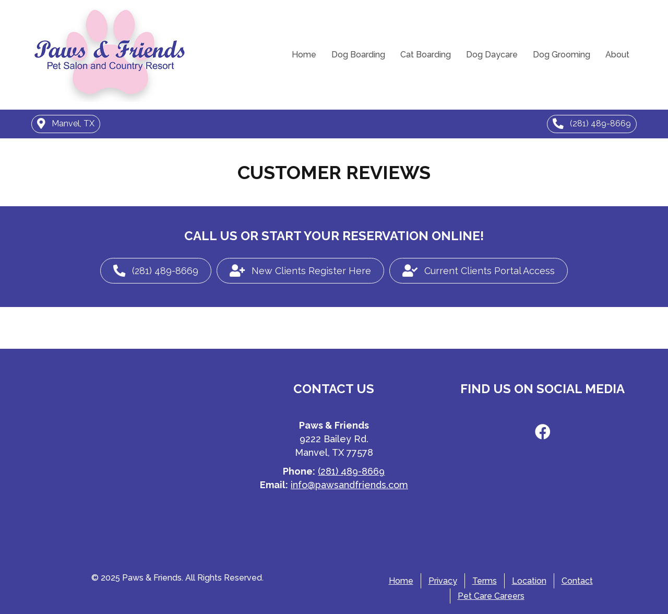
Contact (577, 581)
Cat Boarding (425, 55)
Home (304, 55)
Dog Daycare (492, 55)
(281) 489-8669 (351, 471)
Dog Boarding (358, 55)
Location (529, 581)
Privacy (442, 581)
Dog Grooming (561, 55)
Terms (484, 581)
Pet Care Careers (491, 596)
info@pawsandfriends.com (349, 484)
